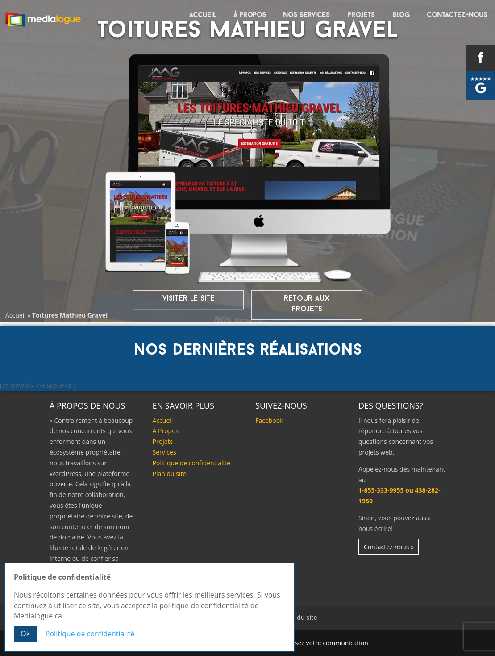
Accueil (202, 15)
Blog (401, 15)
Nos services (306, 15)
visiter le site (188, 298)
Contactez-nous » (389, 547)
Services (164, 452)
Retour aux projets (306, 304)
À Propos (249, 15)
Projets (361, 15)
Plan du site (170, 473)
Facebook (269, 420)
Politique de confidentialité (191, 463)
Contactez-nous (457, 15)
